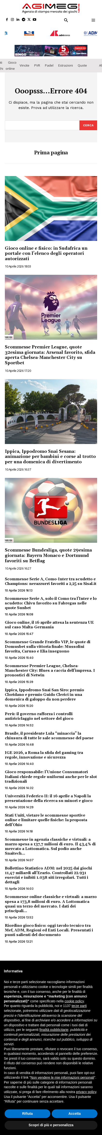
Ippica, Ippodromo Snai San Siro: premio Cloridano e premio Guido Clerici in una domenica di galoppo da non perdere (44, 692)
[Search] (88, 123)
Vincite (24, 63)
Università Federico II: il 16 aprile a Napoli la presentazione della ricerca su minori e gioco (49, 796)
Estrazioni (65, 63)
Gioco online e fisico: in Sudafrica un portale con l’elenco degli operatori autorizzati (46, 251)
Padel (49, 63)
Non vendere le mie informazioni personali (62, 1077)
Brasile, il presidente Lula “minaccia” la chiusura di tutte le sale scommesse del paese (49, 733)
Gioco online (11, 63)
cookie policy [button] (74, 1001)
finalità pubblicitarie (53, 1030)
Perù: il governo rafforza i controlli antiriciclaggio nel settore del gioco (39, 714)
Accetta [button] (74, 1113)
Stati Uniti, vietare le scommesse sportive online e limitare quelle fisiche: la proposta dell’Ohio (46, 817)
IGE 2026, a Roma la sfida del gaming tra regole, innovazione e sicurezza (44, 752)
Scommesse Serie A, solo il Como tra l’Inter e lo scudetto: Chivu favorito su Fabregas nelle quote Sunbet (51, 600)
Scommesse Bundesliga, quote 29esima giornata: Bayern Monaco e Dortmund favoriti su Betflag (48, 553)
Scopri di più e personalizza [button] (51, 1125)
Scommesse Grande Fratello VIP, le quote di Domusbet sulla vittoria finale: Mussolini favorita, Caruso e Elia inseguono (47, 644)
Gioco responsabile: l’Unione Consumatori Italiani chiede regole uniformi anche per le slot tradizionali (51, 774)
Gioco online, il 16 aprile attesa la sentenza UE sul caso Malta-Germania (49, 622)
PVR (37, 63)
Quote (82, 63)
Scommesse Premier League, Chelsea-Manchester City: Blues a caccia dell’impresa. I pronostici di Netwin (50, 668)
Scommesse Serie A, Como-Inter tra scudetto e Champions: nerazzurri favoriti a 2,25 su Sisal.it (50, 579)
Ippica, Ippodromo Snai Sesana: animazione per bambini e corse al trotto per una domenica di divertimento (50, 454)
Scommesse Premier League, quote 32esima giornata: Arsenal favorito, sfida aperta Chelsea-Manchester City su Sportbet (50, 352)
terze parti (79, 1006)
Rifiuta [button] (27, 1113)
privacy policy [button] (86, 1092)
